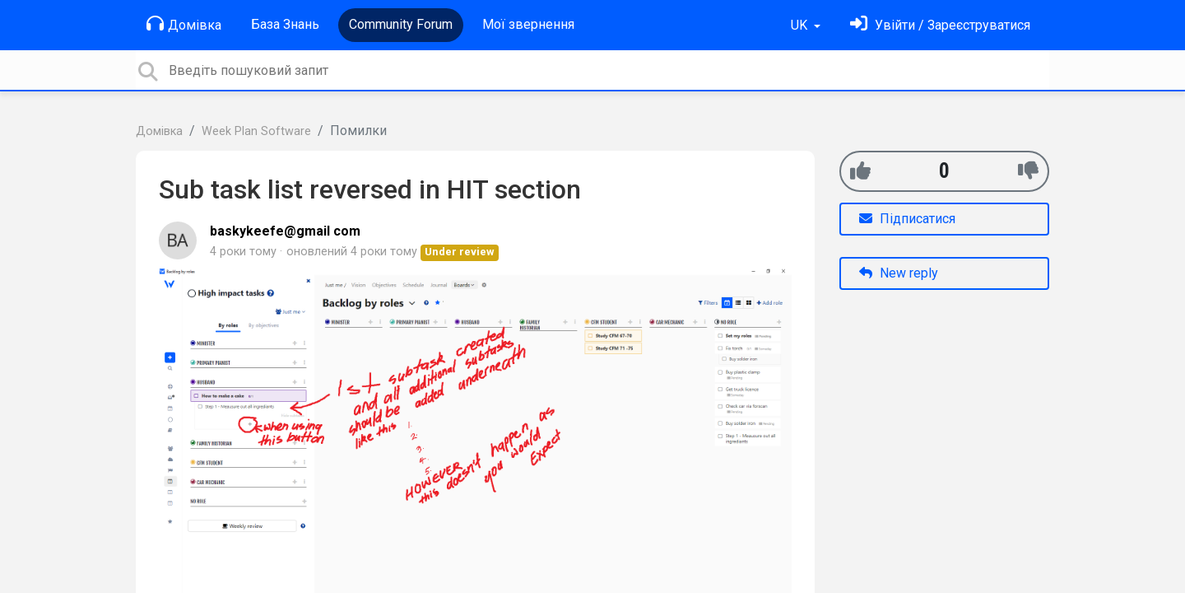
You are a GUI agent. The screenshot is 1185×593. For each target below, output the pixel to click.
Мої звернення (528, 24)
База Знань (285, 24)
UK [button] (801, 25)
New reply (898, 273)
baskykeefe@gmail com (285, 231)
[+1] (860, 171)
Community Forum (401, 24)
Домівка (183, 24)
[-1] (1028, 171)
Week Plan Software (256, 131)
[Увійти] (940, 25)
